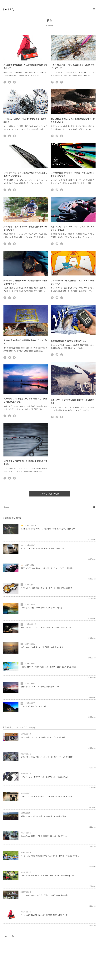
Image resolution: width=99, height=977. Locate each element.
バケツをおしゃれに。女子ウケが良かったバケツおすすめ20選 (44, 895)
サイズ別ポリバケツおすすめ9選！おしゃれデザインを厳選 (43, 737)
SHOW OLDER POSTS (50, 493)
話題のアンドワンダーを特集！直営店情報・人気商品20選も (43, 816)
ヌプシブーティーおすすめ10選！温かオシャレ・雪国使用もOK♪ (45, 777)
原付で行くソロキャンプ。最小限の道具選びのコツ (40, 686)
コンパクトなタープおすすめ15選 (33, 706)
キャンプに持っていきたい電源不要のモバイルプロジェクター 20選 (46, 627)
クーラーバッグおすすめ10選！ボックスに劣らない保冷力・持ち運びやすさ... (50, 856)
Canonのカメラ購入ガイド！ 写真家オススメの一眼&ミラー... (44, 836)
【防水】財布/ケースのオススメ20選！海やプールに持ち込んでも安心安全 (49, 667)
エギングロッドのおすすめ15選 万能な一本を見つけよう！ (43, 647)
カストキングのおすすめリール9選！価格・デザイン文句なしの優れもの (48, 528)
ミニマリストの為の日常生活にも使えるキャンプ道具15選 (42, 548)
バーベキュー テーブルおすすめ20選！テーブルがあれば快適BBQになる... (48, 875)
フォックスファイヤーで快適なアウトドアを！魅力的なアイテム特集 (46, 796)
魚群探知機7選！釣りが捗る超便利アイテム (68, 340)
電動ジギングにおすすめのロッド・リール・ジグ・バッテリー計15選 (46, 568)
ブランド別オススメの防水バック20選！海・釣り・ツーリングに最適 (46, 757)
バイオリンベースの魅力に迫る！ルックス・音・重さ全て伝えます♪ (46, 588)
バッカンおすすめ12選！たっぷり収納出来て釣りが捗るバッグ (44, 915)
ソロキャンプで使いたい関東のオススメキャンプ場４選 (41, 607)
